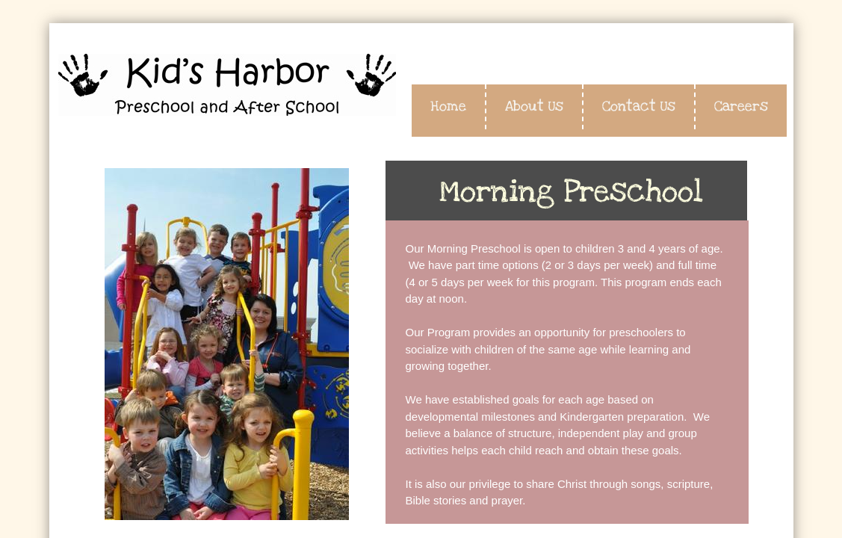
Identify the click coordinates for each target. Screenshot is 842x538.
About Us (534, 106)
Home (448, 106)
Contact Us (638, 106)
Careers (741, 106)
